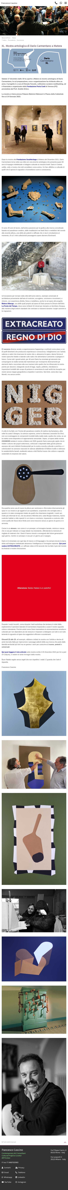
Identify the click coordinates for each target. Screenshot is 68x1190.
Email (5, 1172)
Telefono (20, 1172)
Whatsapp (7, 1177)
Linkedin (20, 1177)
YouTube (6, 1182)
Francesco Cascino (12, 1150)
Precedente (11, 40)
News (14, 38)
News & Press (6, 38)
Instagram (20, 1182)
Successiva (20, 40)
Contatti (6, 1167)
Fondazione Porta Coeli (36, 86)
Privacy (19, 1167)
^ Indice (4, 40)
